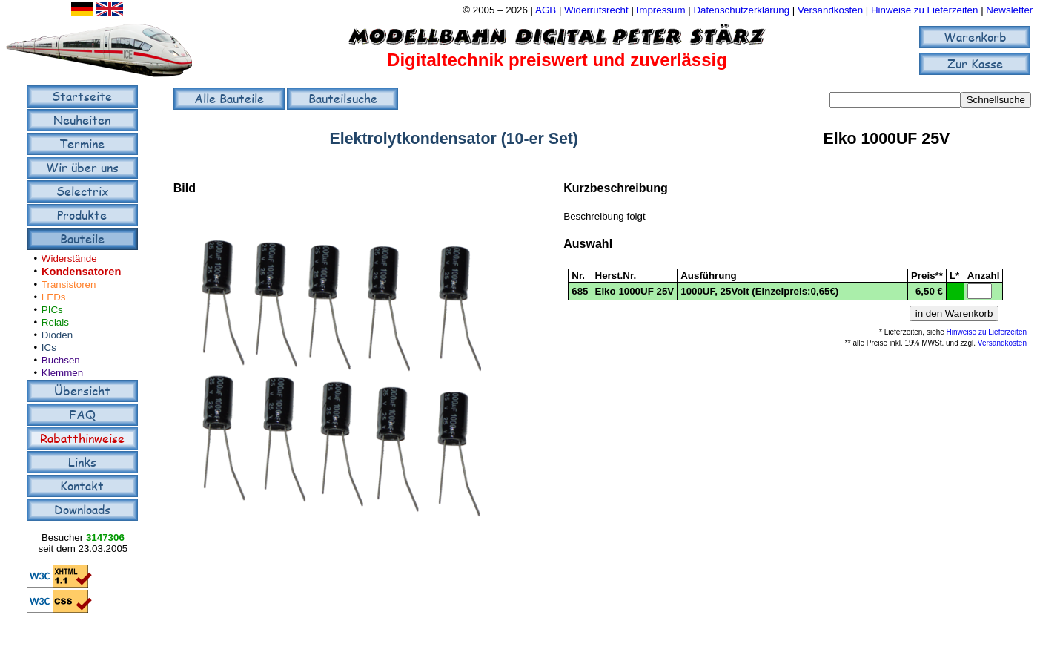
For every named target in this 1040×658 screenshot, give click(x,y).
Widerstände (69, 258)
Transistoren (69, 284)
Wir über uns (82, 167)
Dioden (57, 334)
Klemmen (62, 372)
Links (82, 461)
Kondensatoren (82, 271)
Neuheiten (81, 119)
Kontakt (82, 485)
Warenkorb (975, 36)
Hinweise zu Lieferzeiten (924, 10)
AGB (545, 10)
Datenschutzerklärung (741, 10)
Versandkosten (832, 10)
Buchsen (61, 360)
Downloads (82, 509)
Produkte (82, 214)
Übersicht (82, 390)
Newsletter (1009, 10)
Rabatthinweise (82, 438)
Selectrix (82, 191)
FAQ (82, 414)
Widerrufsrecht (596, 10)
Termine (82, 143)
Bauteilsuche (342, 98)
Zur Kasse (975, 63)
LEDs (54, 297)
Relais (55, 322)
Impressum (661, 10)
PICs (52, 309)
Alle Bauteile (229, 98)
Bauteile (82, 238)
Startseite (82, 96)
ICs (49, 347)
